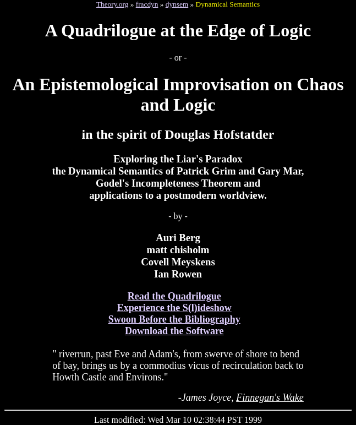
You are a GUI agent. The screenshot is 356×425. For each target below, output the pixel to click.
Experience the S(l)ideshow (174, 307)
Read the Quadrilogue (174, 296)
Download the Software (174, 330)
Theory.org (112, 4)
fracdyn (147, 4)
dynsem (177, 4)
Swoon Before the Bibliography (174, 319)
